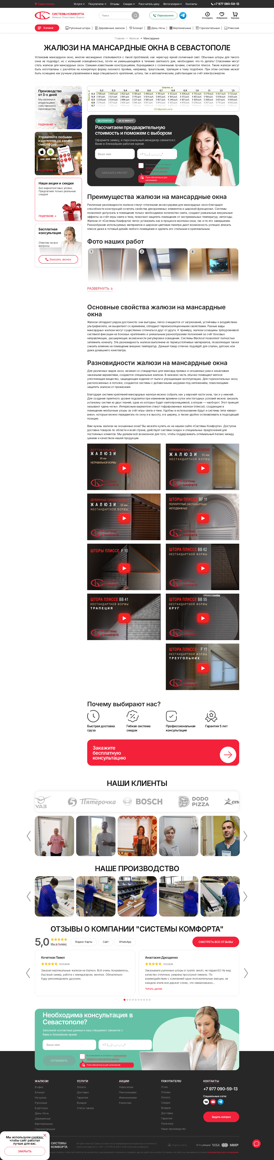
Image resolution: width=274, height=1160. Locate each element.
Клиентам (125, 1102)
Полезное (167, 1123)
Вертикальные (180, 28)
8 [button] (144, 1000)
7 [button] (141, 1000)
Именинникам (128, 1097)
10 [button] (150, 1000)
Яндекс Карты (83, 941)
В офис (39, 1087)
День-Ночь (156, 28)
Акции (124, 1081)
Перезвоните (163, 15)
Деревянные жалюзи (110, 28)
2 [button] (127, 1000)
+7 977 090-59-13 (220, 1088)
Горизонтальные (208, 28)
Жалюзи (41, 1081)
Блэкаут (136, 28)
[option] (60, 801)
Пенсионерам (127, 1092)
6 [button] (138, 1000)
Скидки (127, 4)
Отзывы (114, 4)
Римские (231, 28)
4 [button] (133, 1000)
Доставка (83, 1092)
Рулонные (41, 1102)
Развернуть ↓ (100, 288)
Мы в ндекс (59, 944)
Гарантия (82, 1097)
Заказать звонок (58, 259)
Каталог (49, 28)
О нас (164, 1087)
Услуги (78, 4)
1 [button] (124, 1000)
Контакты (191, 4)
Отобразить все (163, 109)
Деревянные (43, 1118)
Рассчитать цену (149, 4)
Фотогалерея (171, 4)
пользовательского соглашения (222, 1152)
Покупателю (96, 4)
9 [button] (147, 1000)
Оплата (81, 1087)
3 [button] (130, 1000)
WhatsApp (125, 941)
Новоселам (126, 1087)
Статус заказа (85, 1108)
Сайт (106, 941)
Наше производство (173, 1128)
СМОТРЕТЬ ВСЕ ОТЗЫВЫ (216, 942)
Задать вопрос (221, 1117)
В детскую (41, 1108)
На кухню (40, 1097)
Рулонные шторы (78, 28)
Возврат (82, 1102)
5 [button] (136, 1000)
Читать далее (153, 988)
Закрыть (25, 1151)
